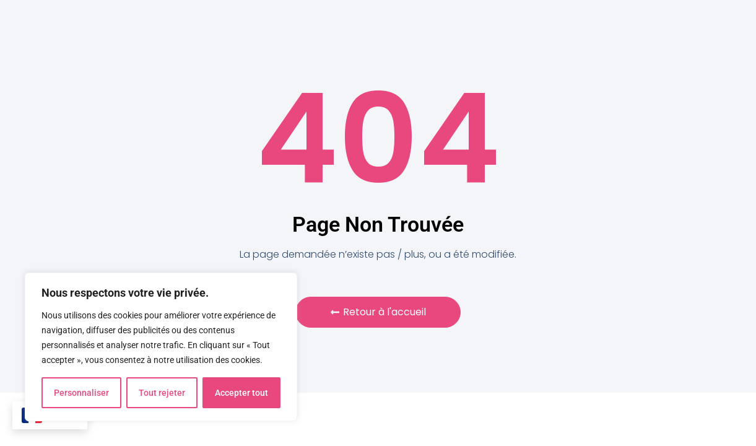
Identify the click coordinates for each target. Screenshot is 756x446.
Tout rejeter (162, 393)
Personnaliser (81, 393)
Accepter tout (241, 393)
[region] (161, 347)
